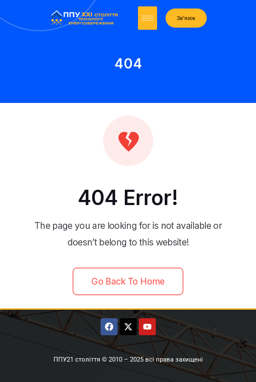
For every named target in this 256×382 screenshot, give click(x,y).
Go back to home (127, 281)
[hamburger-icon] (147, 18)
